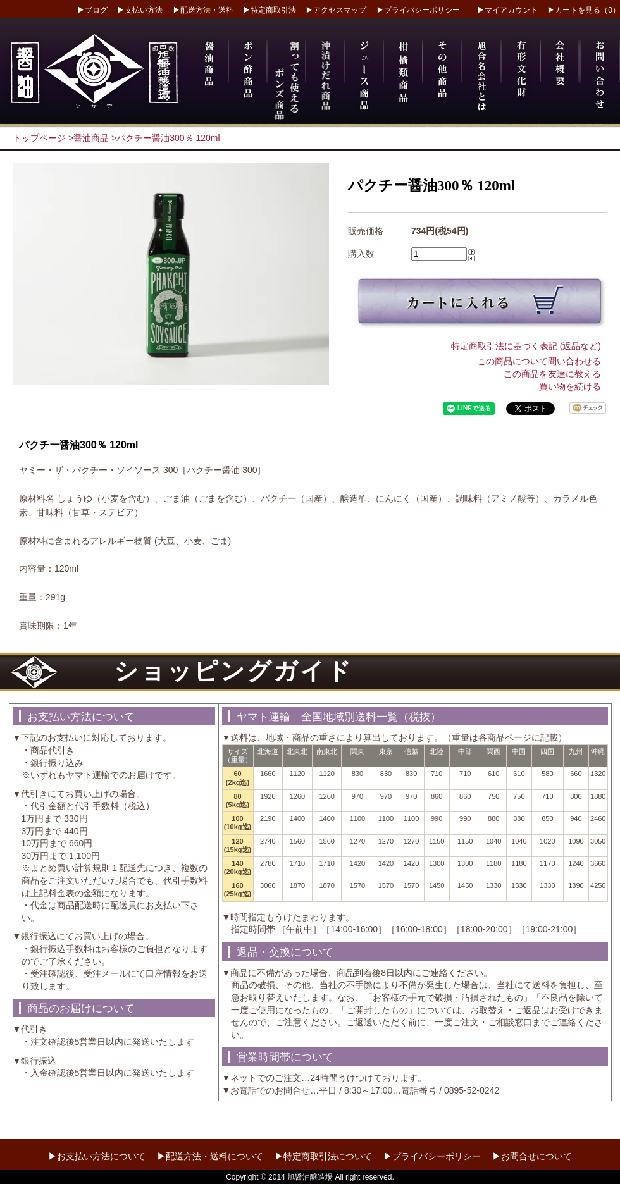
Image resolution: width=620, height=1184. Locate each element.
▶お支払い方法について (97, 1156)
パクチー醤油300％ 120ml (168, 138)
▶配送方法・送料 (203, 10)
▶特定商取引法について (323, 1156)
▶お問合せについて (532, 1156)
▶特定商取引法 (269, 10)
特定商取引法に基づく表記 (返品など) (526, 346)
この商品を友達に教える (552, 374)
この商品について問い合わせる (539, 361)
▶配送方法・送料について (210, 1156)
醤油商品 (91, 138)
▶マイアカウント (507, 10)
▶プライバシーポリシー (418, 10)
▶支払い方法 (140, 10)
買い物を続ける (570, 386)
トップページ (39, 138)
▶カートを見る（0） (583, 10)
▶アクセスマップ (336, 10)
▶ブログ (92, 10)
